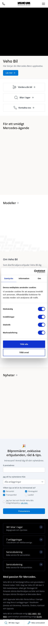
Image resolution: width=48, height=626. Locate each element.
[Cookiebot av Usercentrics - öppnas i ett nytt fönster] (34, 271)
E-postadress (8, 465)
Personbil (10, 491)
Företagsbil (32, 491)
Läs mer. (24, 503)
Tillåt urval (24, 352)
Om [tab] (39, 278)
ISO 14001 (32, 613)
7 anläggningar (24, 541)
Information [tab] (24, 278)
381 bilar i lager (24, 528)
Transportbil (11, 495)
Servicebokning (24, 553)
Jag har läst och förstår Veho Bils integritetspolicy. (20, 501)
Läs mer (11, 73)
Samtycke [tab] (8, 278)
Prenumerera (24, 511)
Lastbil (31, 495)
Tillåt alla (24, 344)
